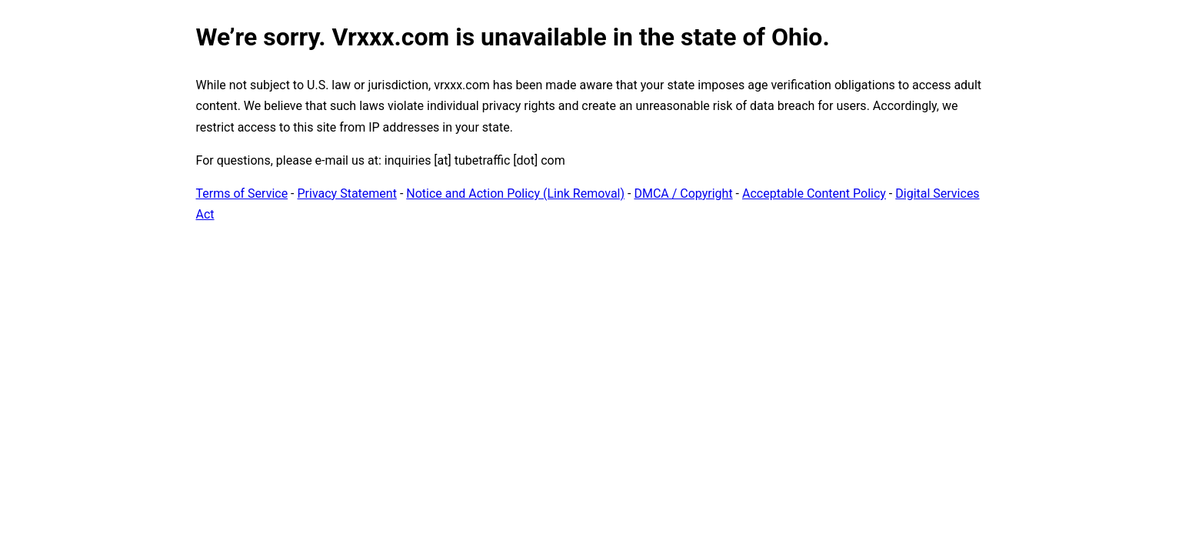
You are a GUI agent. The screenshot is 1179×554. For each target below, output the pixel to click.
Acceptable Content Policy (814, 193)
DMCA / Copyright (683, 193)
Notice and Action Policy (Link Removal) (515, 193)
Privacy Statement (347, 193)
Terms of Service (242, 193)
